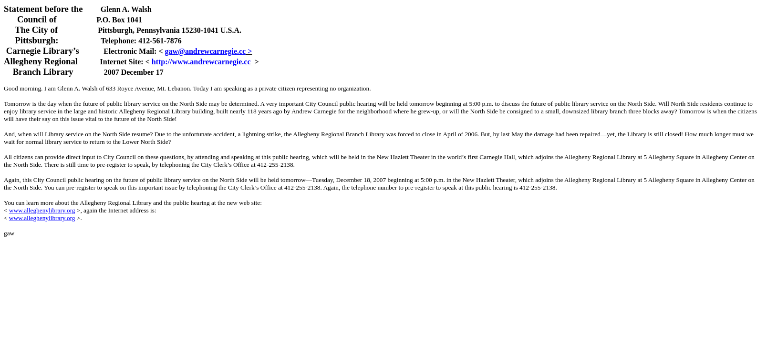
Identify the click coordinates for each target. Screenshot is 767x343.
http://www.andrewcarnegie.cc (201, 62)
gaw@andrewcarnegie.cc (205, 51)
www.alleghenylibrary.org (42, 210)
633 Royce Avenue (130, 88)
